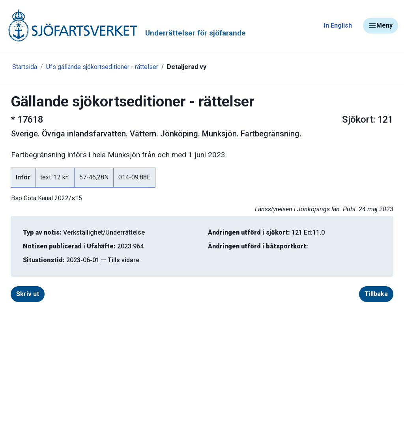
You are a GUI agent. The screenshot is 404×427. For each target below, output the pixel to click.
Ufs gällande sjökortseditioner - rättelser (102, 67)
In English (338, 25)
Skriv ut (27, 294)
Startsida (24, 67)
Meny (380, 26)
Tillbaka (376, 294)
